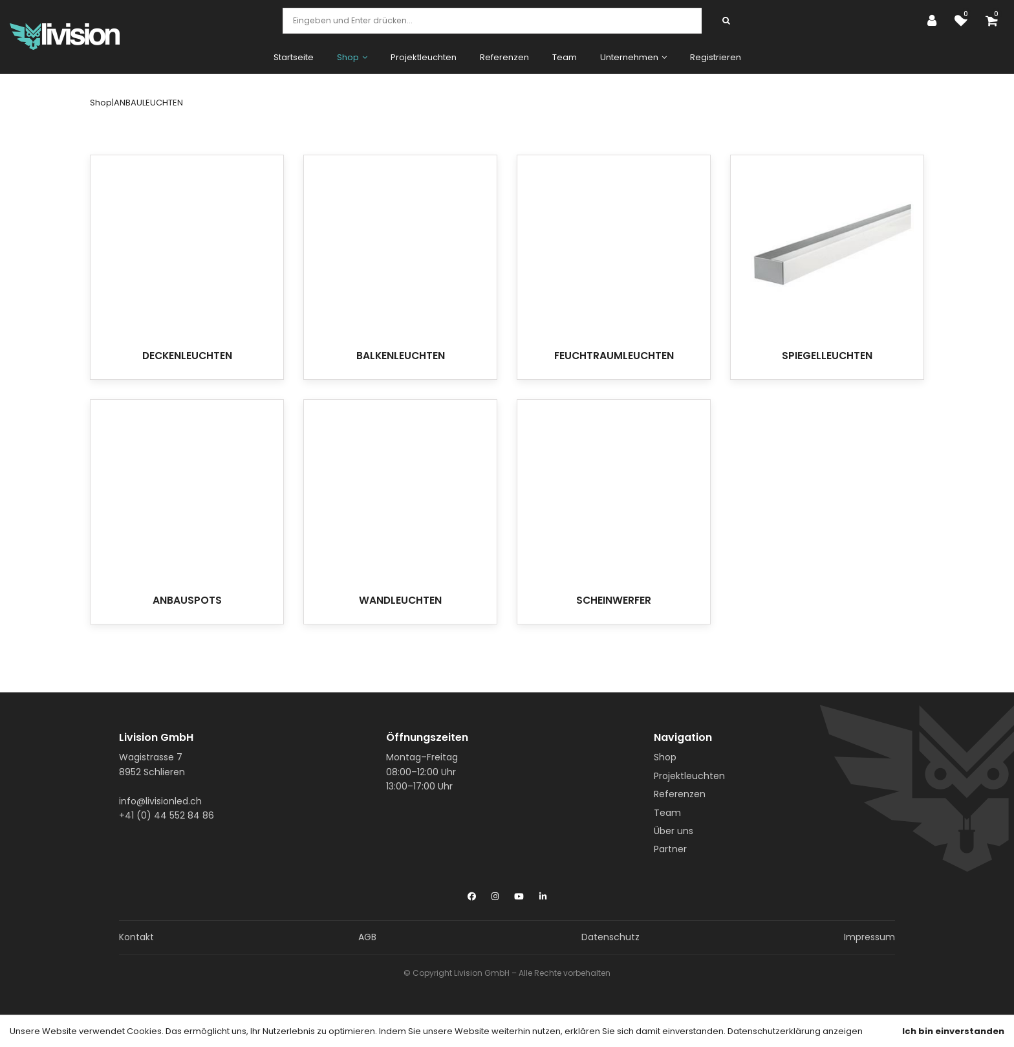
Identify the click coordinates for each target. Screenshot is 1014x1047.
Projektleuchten (424, 57)
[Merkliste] (964, 21)
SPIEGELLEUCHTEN (827, 355)
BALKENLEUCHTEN (400, 355)
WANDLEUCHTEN (400, 600)
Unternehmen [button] (633, 57)
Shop (665, 757)
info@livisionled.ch (160, 801)
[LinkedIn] (542, 893)
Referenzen (504, 57)
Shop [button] (352, 57)
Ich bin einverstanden (953, 1031)
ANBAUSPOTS (187, 600)
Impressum (869, 937)
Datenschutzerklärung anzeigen (795, 1031)
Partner (670, 849)
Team (564, 57)
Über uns (673, 830)
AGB (367, 937)
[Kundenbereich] (935, 21)
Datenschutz (610, 937)
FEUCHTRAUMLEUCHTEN (614, 355)
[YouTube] (519, 893)
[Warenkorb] (995, 21)
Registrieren (715, 57)
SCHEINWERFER (613, 600)
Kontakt (136, 937)
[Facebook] (472, 893)
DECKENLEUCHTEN (187, 355)
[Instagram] (495, 893)
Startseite (294, 57)
